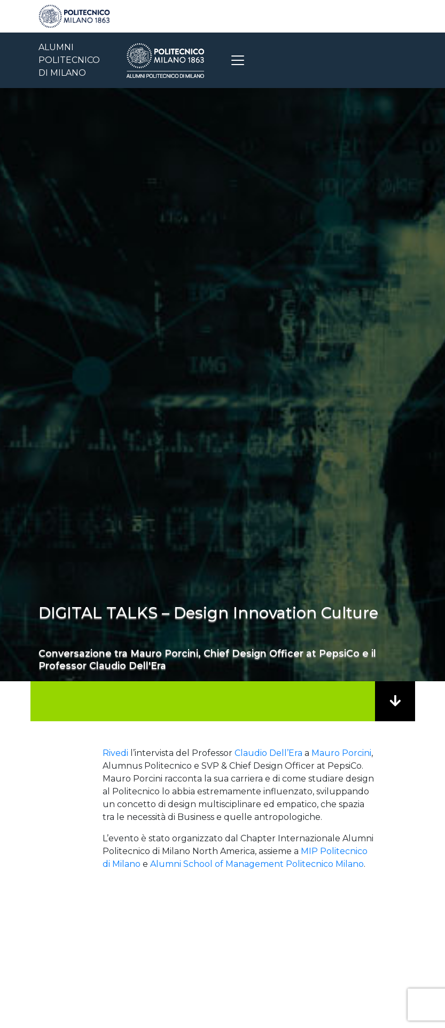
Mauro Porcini (341, 753)
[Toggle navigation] (238, 60)
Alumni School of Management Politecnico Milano (257, 864)
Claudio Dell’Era (268, 753)
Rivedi (115, 753)
